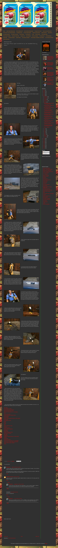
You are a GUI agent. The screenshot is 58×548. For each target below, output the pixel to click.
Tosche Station (21, 34)
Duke (5, 422)
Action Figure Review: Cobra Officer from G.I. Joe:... (48, 121)
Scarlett (5, 437)
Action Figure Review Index (10, 31)
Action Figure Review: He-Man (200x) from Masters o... (48, 112)
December (45, 96)
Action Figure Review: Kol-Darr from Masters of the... (48, 114)
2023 (44, 94)
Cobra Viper (6, 419)
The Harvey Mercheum (46, 199)
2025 (44, 91)
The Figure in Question (46, 198)
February (45, 135)
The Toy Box (45, 200)
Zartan (5, 443)
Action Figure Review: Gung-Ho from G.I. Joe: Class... (49, 123)
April (45, 132)
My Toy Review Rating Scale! (28, 31)
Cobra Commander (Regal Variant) (10, 415)
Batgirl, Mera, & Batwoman (47, 170)
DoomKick (44, 177)
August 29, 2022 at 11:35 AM (16, 467)
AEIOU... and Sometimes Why (47, 169)
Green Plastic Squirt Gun (47, 179)
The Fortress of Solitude (25, 37)
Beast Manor (50, 32)
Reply (7, 473)
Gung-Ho (5, 426)
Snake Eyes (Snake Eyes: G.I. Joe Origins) (11, 440)
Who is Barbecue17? (19, 31)
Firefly (5, 423)
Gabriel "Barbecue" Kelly (8, 425)
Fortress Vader (18, 37)
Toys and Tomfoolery (46, 204)
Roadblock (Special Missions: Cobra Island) (11, 436)
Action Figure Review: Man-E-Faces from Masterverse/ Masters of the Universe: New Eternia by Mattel (50, 74)
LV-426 (33, 34)
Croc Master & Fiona (7, 420)
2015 (44, 146)
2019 (44, 141)
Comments (45, 153)
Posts (44, 151)
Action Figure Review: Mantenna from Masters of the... (49, 108)
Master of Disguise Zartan (8, 432)
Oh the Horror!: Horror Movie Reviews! (9, 32)
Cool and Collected (46, 172)
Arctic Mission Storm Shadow (9, 409)
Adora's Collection (46, 127)
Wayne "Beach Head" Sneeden (9, 442)
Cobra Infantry (6, 416)
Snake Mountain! (44, 32)
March (45, 134)
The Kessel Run (27, 34)
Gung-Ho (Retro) (7, 427)
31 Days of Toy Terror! (38, 31)
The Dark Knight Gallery (27, 32)
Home (4, 31)
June (45, 130)
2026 (44, 90)
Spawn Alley (5, 37)
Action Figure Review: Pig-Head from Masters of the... (49, 103)
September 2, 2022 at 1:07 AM (14, 476)
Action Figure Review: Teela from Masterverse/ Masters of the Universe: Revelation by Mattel (50, 79)
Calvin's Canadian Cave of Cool (48, 171)
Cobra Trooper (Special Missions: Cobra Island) (12, 418)
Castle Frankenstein (6, 39)
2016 (44, 145)
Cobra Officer (6, 417)
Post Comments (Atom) (11, 538)
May (45, 131)
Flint (4, 424)
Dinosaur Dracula (45, 176)
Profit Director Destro (7, 433)
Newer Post (6, 536)
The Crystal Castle (44, 34)
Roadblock (6, 435)
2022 (44, 95)
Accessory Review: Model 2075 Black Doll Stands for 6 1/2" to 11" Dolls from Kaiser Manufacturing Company (48, 58)
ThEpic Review (45, 201)
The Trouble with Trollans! (49, 37)
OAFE (44, 192)
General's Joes (45, 178)
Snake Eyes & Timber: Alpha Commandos (11, 441)
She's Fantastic (45, 197)
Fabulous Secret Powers (36, 32)
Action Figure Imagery (46, 168)
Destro (5, 421)
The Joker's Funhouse (14, 34)
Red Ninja (5, 434)
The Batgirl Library (19, 32)
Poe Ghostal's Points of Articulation (48, 193)
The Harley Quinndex (6, 34)
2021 (44, 138)
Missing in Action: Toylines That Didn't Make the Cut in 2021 (50, 68)
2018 (44, 142)
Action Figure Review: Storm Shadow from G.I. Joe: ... (48, 116)
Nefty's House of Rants (46, 191)
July (44, 128)
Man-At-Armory (37, 34)
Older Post (37, 536)
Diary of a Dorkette (46, 175)
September (46, 100)
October (45, 99)
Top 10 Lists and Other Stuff (47, 31)
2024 (44, 92)
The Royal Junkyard (11, 37)
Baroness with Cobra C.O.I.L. (9, 410)
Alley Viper (6, 407)
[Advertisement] (21, 528)
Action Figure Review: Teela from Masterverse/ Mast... (48, 125)
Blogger (46, 543)
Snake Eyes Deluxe (7, 439)
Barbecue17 (8, 467)
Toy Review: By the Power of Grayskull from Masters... (48, 110)
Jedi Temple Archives (46, 184)
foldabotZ (8, 476)
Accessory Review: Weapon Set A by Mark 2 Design (49, 106)
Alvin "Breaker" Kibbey (8, 408)
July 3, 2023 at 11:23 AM (18, 498)
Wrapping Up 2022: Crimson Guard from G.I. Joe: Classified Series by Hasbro (50, 63)
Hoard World (45, 182)
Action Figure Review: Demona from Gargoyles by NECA (50, 83)
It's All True (44, 183)
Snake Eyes (6, 438)
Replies (8, 482)
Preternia (44, 194)
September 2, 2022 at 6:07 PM (19, 484)
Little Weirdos (45, 185)
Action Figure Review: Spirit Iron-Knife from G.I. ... (49, 119)
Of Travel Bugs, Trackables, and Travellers (37, 37)
